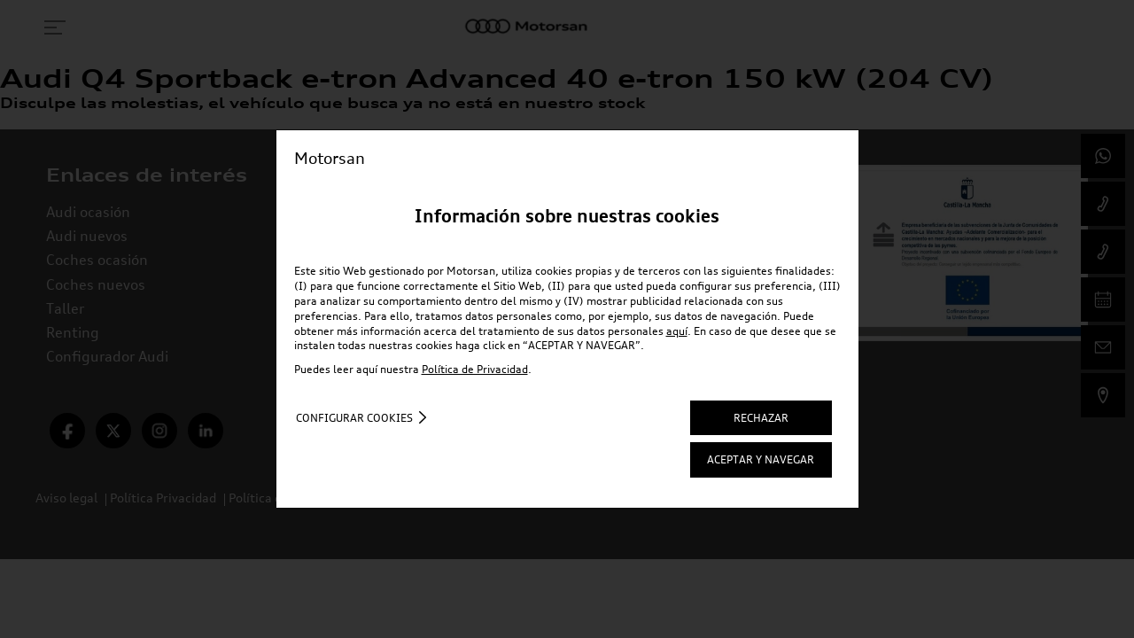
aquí (676, 331)
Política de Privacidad (475, 369)
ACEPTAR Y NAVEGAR (760, 459)
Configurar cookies (354, 417)
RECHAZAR (761, 417)
